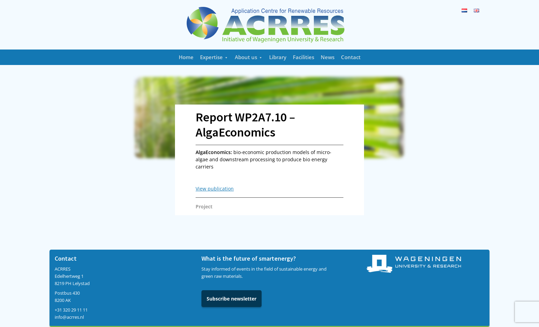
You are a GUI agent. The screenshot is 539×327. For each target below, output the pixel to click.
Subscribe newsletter (231, 298)
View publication (215, 188)
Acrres (269, 25)
